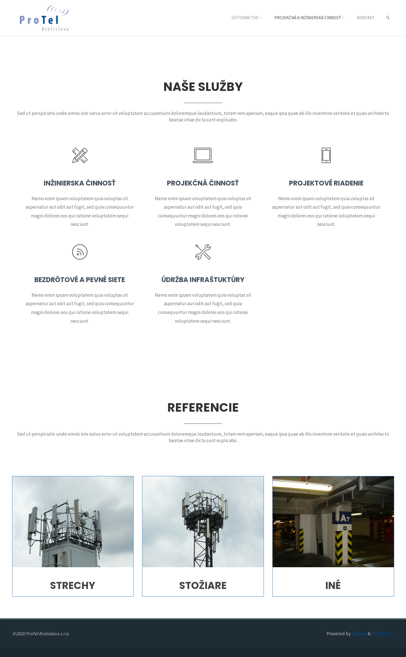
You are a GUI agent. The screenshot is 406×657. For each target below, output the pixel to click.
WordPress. (383, 633)
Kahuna (359, 633)
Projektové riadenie (326, 183)
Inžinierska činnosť (80, 183)
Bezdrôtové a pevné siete (79, 279)
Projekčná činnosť (203, 183)
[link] (387, 18)
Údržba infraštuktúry (203, 279)
